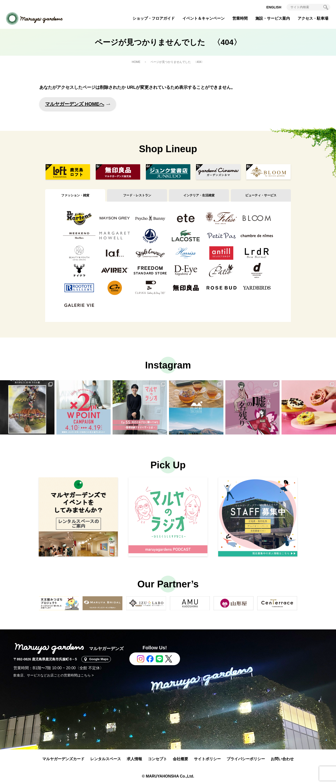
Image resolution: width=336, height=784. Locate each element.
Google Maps (100, 659)
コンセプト (157, 759)
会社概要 (180, 759)
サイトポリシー (207, 759)
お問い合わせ (282, 759)
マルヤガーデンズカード (63, 759)
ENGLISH (273, 7)
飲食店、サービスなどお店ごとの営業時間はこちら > (53, 675)
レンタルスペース (105, 759)
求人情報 (134, 759)
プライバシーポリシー (246, 759)
